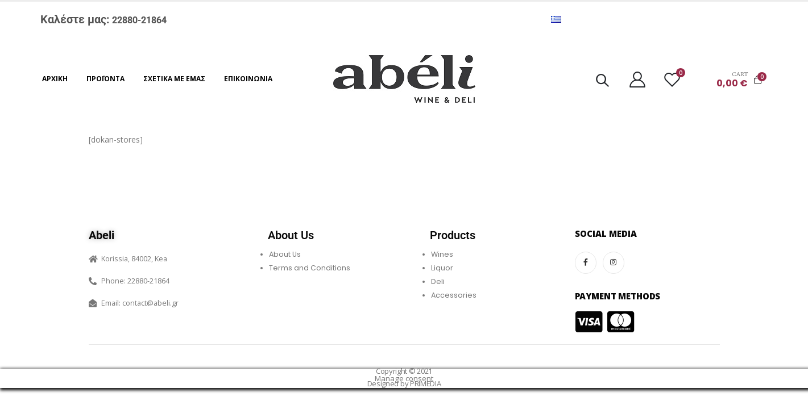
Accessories (453, 295)
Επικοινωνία (248, 79)
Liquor (442, 268)
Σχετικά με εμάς (174, 79)
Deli (438, 281)
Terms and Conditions (309, 268)
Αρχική (55, 79)
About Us (285, 254)
